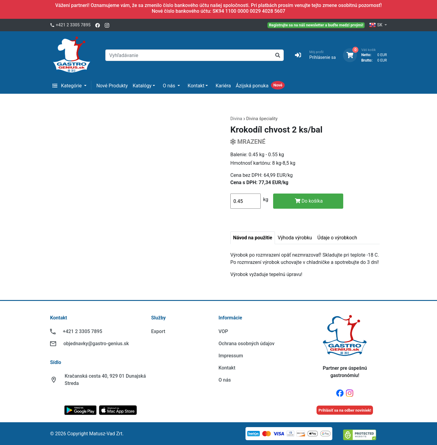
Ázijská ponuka (252, 86)
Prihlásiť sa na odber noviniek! (344, 410)
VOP (223, 331)
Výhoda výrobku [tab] (295, 238)
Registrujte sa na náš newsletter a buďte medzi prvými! (316, 24)
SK (376, 25)
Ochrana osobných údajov (246, 343)
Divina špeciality (261, 118)
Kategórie (68, 86)
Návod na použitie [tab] (252, 238)
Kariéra (223, 86)
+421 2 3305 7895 (73, 24)
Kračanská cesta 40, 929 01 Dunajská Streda (105, 379)
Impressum (230, 356)
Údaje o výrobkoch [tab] (337, 238)
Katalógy (142, 86)
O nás (169, 86)
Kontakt (196, 86)
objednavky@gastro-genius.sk (96, 343)
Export (158, 331)
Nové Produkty (112, 86)
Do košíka (309, 201)
